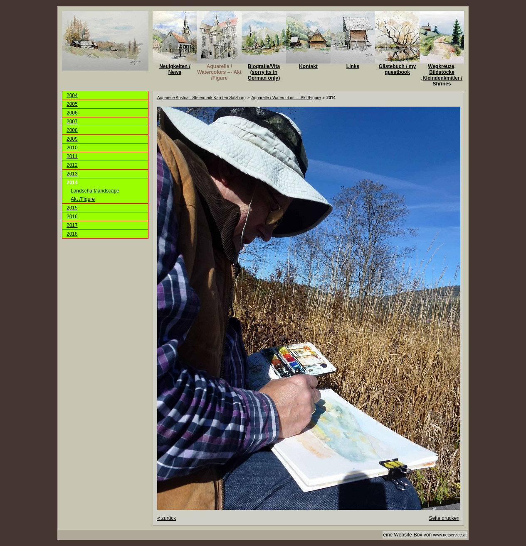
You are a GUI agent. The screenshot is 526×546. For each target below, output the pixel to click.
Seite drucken (444, 518)
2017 (72, 225)
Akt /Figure (83, 199)
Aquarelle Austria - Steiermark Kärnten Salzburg (201, 97)
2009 (72, 139)
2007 (72, 121)
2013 (72, 174)
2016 (72, 216)
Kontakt (308, 66)
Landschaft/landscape (95, 191)
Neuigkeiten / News (174, 69)
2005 (72, 104)
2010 (72, 148)
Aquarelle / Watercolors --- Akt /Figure (219, 72)
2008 (72, 130)
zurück (166, 518)
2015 (72, 208)
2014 (72, 182)
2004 (72, 95)
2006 (72, 113)
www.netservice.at (450, 535)
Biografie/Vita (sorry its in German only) (264, 72)
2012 (72, 165)
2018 (72, 234)
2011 (72, 156)
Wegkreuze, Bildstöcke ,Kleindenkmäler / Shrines (441, 75)
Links (352, 66)
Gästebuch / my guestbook (397, 69)
